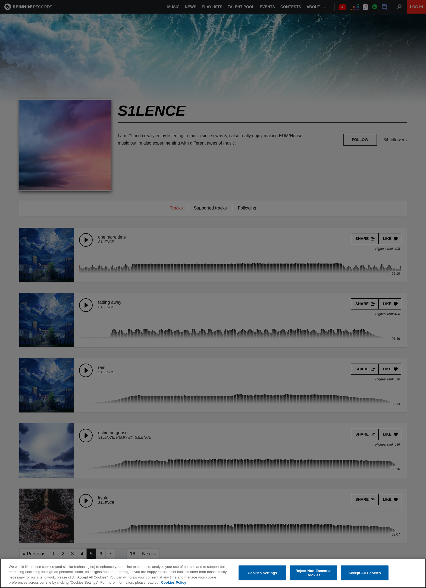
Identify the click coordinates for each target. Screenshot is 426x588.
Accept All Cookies (364, 573)
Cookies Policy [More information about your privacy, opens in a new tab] (173, 583)
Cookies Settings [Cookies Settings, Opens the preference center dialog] (262, 573)
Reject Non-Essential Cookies (313, 573)
